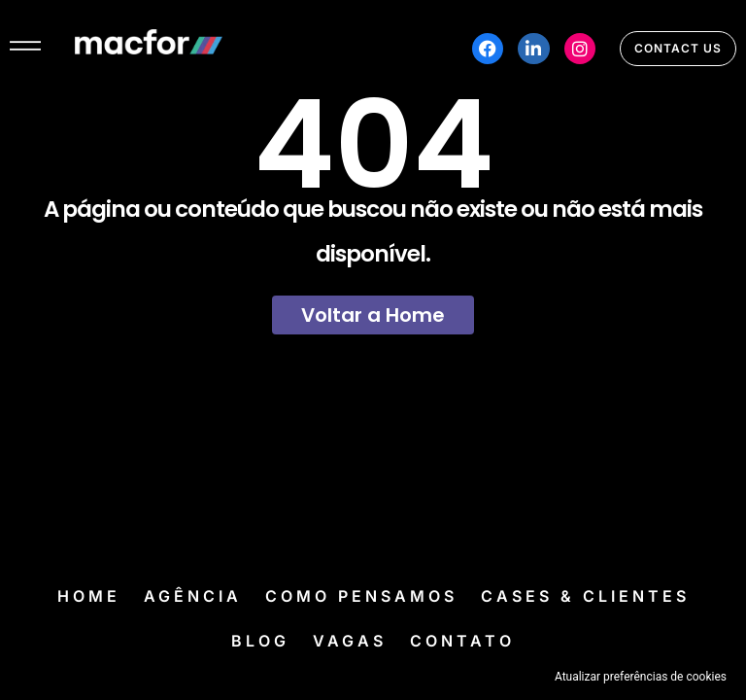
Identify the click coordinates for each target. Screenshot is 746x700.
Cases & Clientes (585, 596)
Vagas (350, 640)
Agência (193, 596)
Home (88, 596)
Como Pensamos (361, 596)
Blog (260, 640)
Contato (462, 640)
